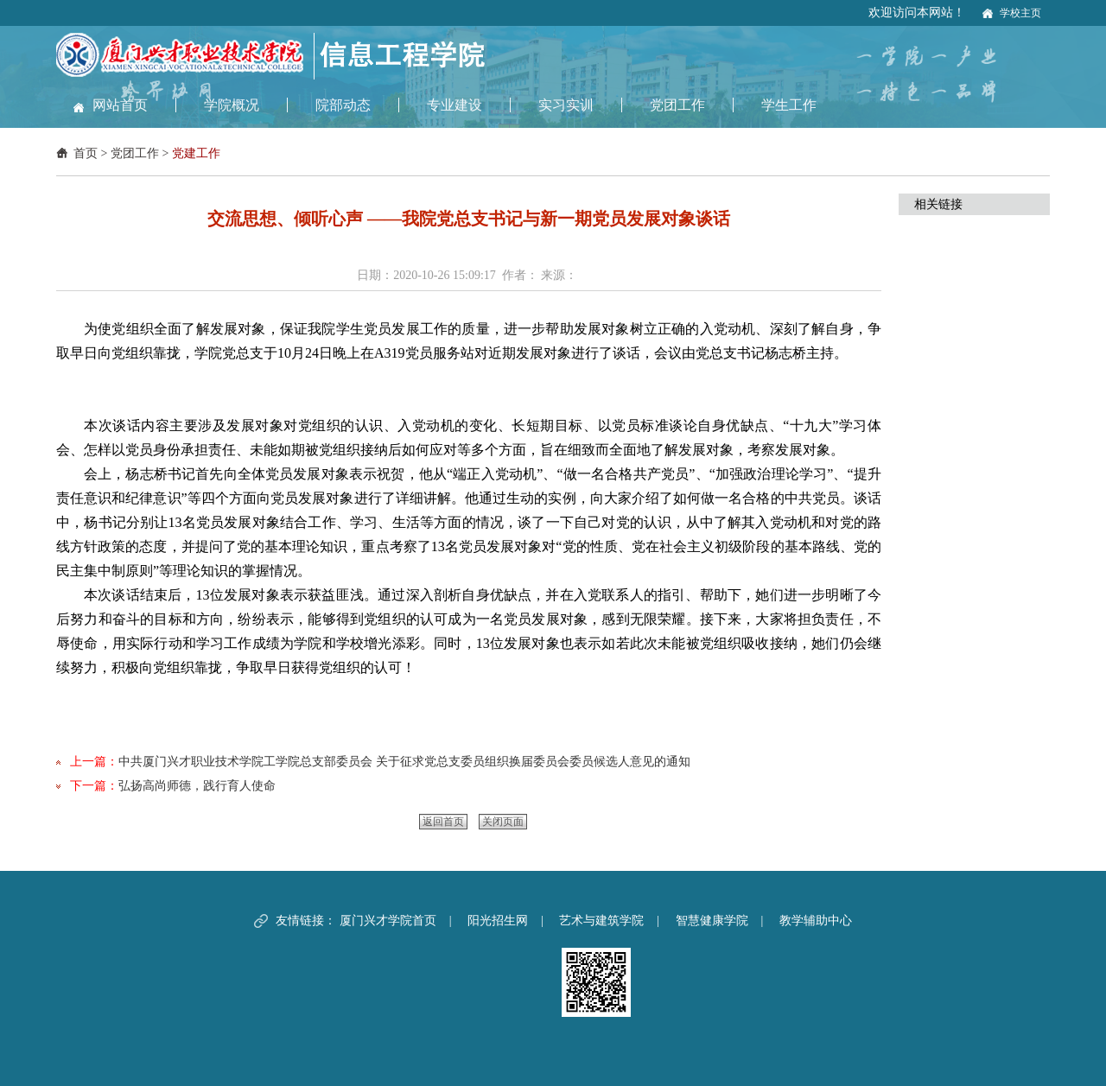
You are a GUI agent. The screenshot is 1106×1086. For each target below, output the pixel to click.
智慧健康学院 (712, 920)
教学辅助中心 (815, 920)
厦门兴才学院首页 (388, 920)
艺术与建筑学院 (601, 920)
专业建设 (454, 105)
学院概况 (231, 105)
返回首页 (443, 822)
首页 (85, 153)
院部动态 (343, 105)
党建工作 (196, 153)
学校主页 (1020, 13)
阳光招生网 (497, 920)
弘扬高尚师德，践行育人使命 (197, 785)
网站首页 (120, 105)
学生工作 (789, 105)
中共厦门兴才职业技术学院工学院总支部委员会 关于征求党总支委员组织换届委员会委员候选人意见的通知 (404, 761)
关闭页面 (503, 822)
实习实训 (566, 105)
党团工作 (677, 105)
